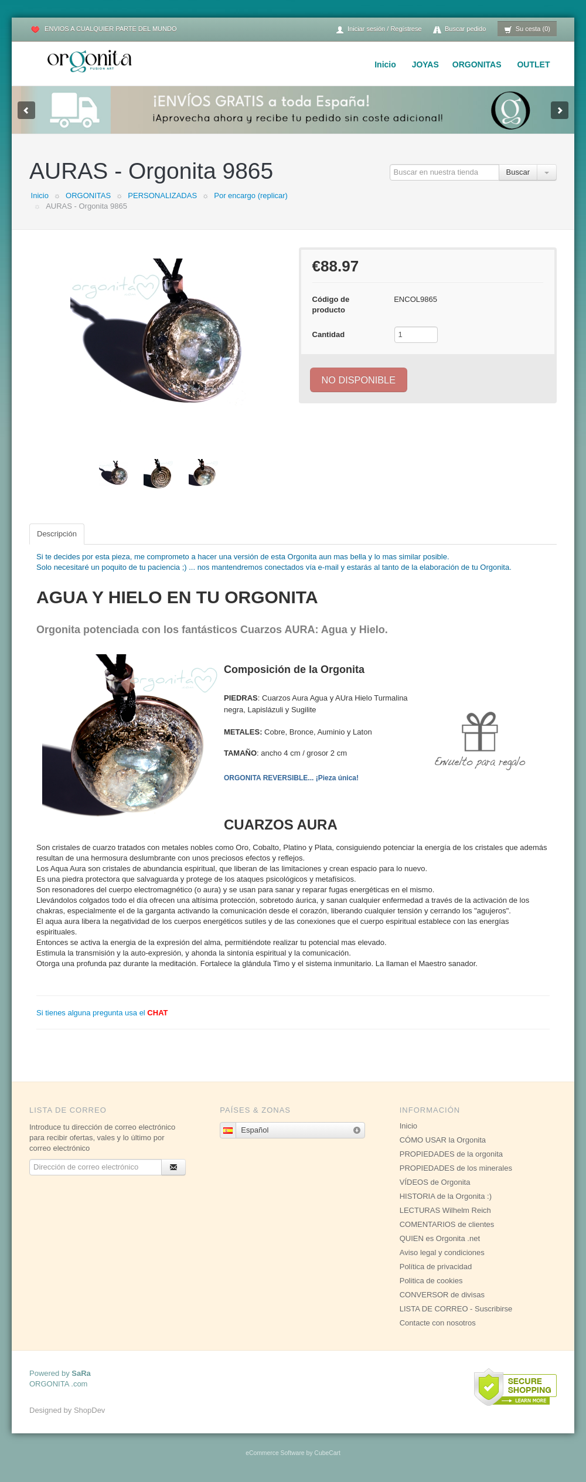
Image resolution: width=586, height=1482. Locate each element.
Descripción (57, 533)
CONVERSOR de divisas (442, 1294)
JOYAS (425, 64)
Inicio (385, 64)
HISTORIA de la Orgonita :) (446, 1196)
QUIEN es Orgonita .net (440, 1238)
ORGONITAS (477, 64)
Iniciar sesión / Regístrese (378, 29)
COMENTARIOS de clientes (447, 1224)
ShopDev (89, 1410)
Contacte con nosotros (438, 1322)
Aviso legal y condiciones (442, 1252)
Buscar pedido (459, 29)
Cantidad (328, 334)
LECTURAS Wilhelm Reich (445, 1210)
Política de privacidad (436, 1266)
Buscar (518, 172)
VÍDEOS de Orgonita (435, 1182)
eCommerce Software (275, 1453)
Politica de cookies (431, 1280)
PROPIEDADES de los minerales (456, 1168)
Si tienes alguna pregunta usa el (102, 1012)
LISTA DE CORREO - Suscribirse (456, 1308)
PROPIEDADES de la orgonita (451, 1154)
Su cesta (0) (527, 29)
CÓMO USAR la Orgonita (443, 1140)
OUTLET (533, 64)
